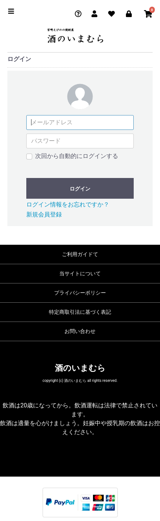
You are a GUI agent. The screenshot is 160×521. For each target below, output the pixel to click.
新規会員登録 (44, 214)
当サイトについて (80, 273)
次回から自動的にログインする (76, 155)
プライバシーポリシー (80, 293)
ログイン (80, 189)
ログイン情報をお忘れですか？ (67, 204)
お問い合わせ (80, 331)
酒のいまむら (80, 368)
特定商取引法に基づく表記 (80, 312)
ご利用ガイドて (80, 254)
